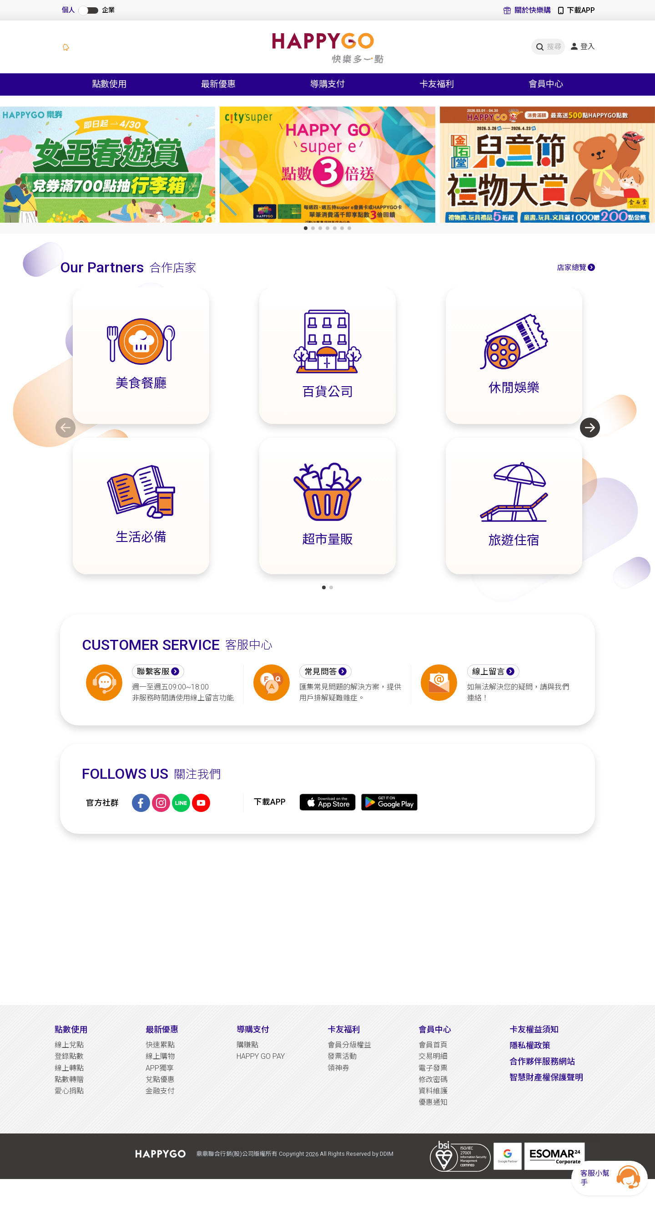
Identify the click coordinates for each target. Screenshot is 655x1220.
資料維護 (433, 1091)
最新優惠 (162, 1029)
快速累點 (160, 1045)
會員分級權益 (349, 1045)
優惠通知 (433, 1102)
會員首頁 (433, 1045)
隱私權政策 (529, 1045)
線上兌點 (69, 1045)
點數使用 (71, 1029)
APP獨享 (160, 1068)
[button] (305, 228)
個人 (68, 10)
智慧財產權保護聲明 (546, 1077)
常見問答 (320, 671)
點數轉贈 (69, 1079)
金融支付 (160, 1091)
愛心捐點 (69, 1091)
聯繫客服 (153, 671)
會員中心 (434, 1029)
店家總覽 (571, 267)
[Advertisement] (327, 919)
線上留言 (488, 671)
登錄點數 (69, 1056)
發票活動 (342, 1056)
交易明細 (433, 1056)
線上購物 (160, 1056)
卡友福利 (344, 1029)
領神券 (338, 1068)
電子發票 (433, 1068)
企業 (108, 10)
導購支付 (253, 1029)
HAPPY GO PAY (261, 1056)
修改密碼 (433, 1079)
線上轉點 (69, 1068)
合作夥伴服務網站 (542, 1061)
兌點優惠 (160, 1079)
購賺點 (247, 1045)
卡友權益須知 (534, 1029)
